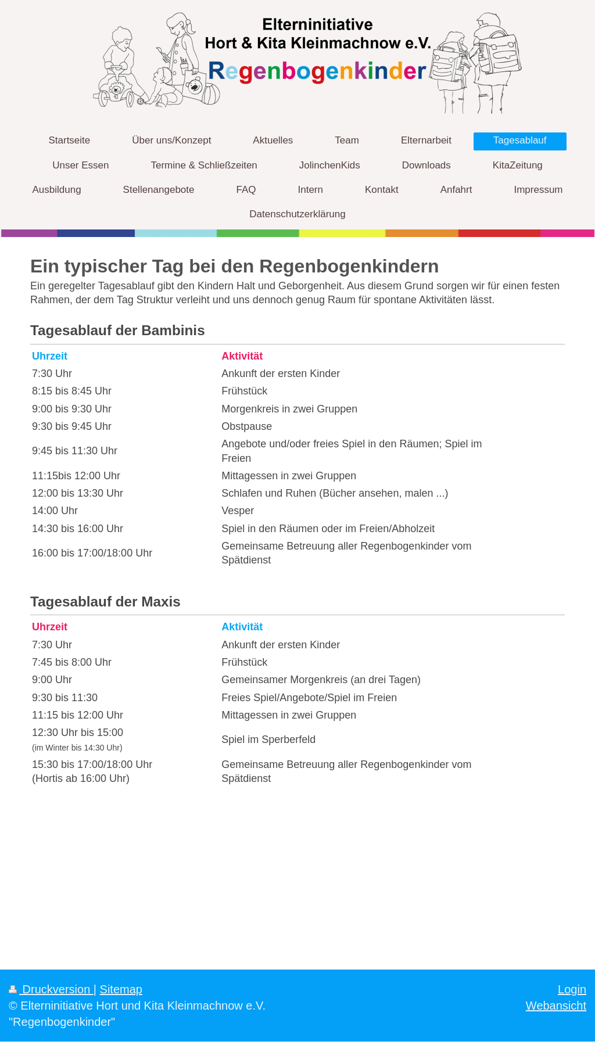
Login (572, 989)
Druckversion (51, 989)
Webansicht (556, 1005)
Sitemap (121, 989)
